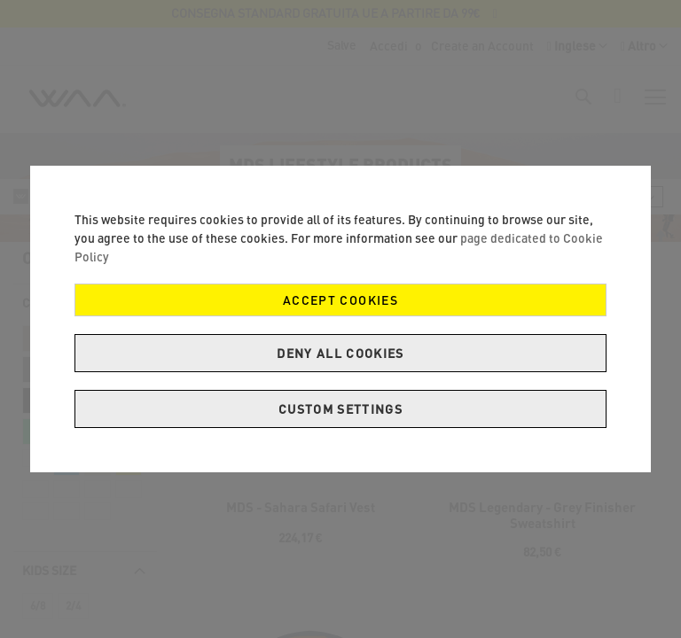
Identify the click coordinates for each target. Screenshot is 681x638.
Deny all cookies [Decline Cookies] (340, 353)
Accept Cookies (340, 299)
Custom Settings (340, 408)
